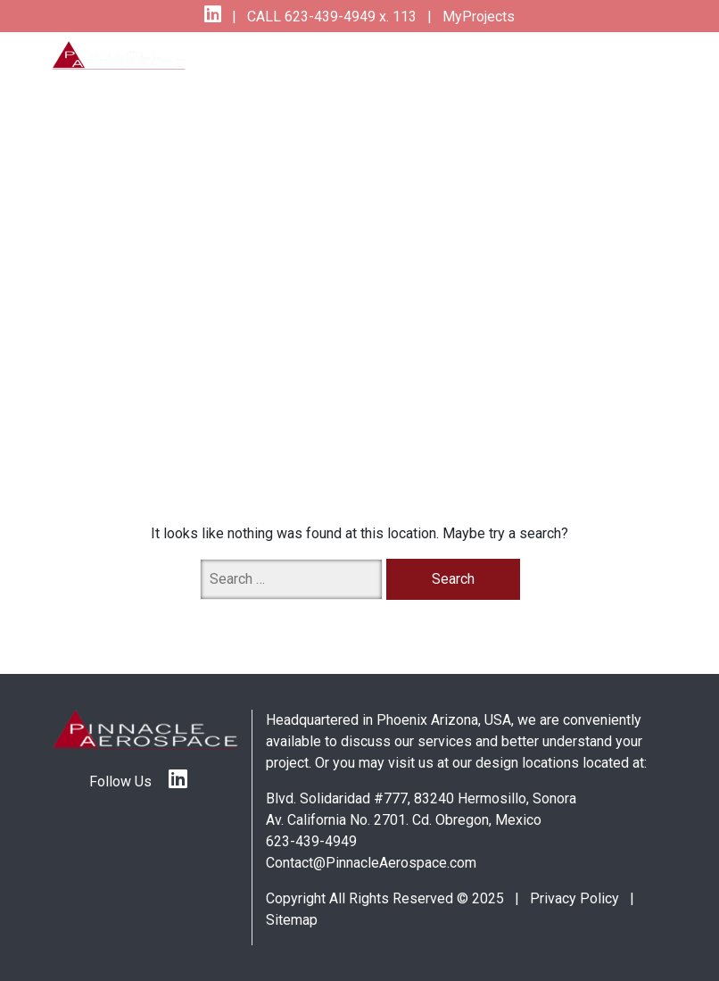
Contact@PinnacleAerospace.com (371, 862)
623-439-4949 (311, 841)
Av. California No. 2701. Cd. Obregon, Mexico (403, 819)
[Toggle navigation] (629, 67)
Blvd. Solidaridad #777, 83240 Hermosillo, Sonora (421, 798)
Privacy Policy (574, 898)
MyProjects (477, 16)
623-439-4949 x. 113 (349, 16)
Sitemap (292, 919)
